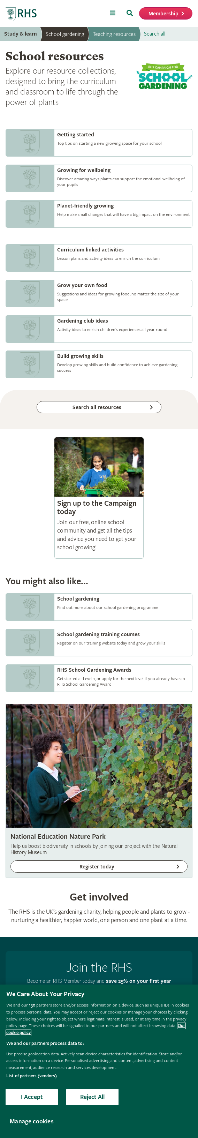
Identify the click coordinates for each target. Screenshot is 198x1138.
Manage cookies (32, 1121)
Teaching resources (114, 34)
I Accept (32, 1097)
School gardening (65, 34)
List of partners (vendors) (31, 1076)
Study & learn (20, 34)
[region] (99, 1061)
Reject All (92, 1097)
